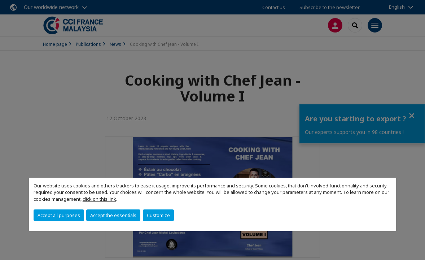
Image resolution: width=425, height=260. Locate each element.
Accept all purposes (59, 215)
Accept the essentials (113, 215)
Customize (158, 215)
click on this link (99, 199)
